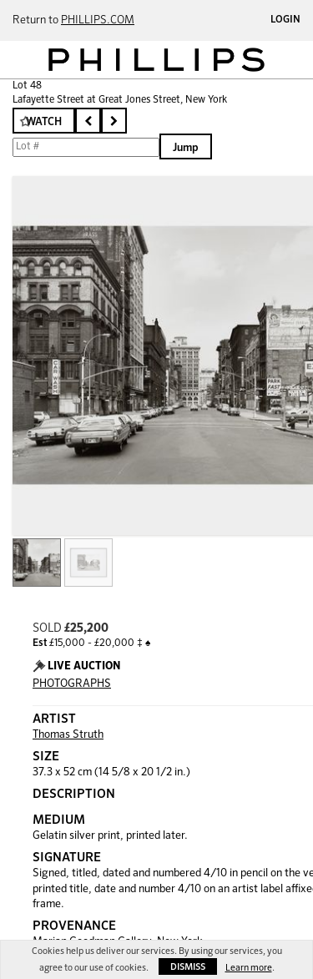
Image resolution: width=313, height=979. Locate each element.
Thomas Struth (68, 734)
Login (285, 20)
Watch (44, 122)
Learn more (248, 967)
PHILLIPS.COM (97, 20)
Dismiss (187, 966)
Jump (186, 148)
